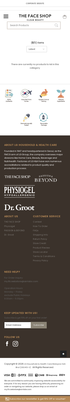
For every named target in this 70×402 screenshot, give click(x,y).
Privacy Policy (40, 260)
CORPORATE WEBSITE (35, 3)
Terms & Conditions (44, 256)
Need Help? (12, 272)
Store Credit (39, 243)
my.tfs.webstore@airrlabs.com (21, 281)
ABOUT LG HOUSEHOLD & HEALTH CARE (30, 145)
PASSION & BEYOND (14, 230)
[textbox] (34, 25)
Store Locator (40, 252)
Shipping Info (40, 234)
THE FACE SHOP (12, 221)
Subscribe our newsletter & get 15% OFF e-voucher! (37, 398)
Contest (37, 221)
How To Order (40, 226)
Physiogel (9, 226)
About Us (11, 216)
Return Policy (40, 239)
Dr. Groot (9, 234)
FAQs (35, 230)
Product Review (41, 247)
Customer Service (46, 216)
